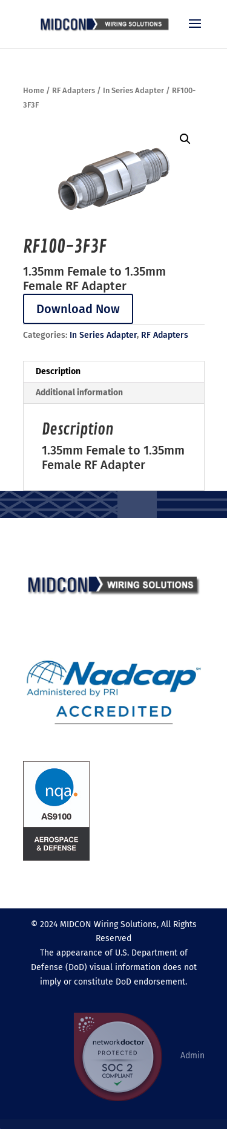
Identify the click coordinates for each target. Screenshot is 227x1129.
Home (33, 90)
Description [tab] (58, 371)
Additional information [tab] (79, 392)
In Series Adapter (133, 90)
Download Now (78, 309)
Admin (192, 1055)
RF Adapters (73, 90)
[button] (185, 139)
